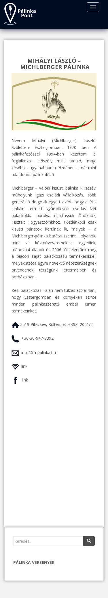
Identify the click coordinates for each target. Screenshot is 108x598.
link (24, 366)
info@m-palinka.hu (38, 352)
